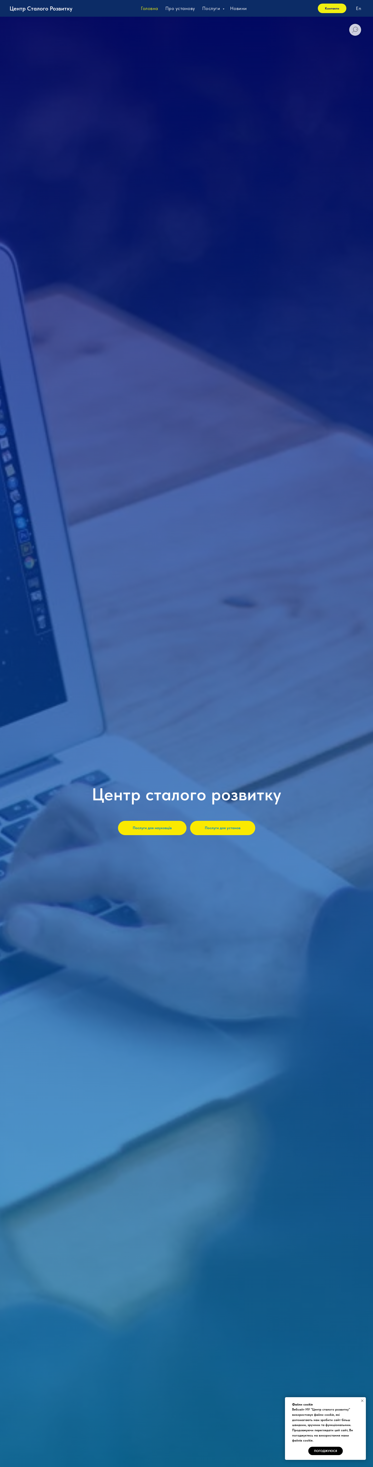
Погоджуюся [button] (325, 1451)
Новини (238, 8)
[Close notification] (362, 1400)
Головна (149, 8)
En (358, 8)
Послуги (211, 8)
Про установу (180, 8)
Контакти (332, 8)
